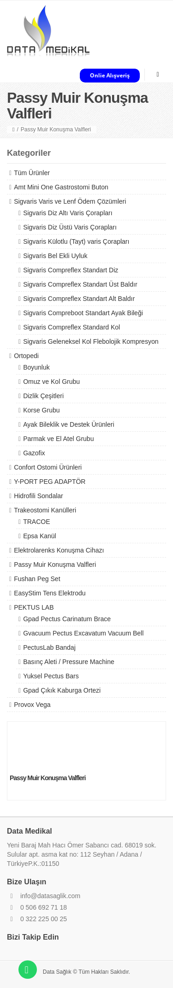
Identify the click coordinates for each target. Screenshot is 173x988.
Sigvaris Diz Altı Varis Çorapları (67, 213)
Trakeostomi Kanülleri (45, 510)
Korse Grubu (41, 410)
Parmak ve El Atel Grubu (58, 438)
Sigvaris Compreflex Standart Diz (70, 270)
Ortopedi (26, 355)
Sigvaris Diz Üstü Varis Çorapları (70, 227)
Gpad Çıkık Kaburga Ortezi (62, 690)
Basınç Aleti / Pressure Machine (68, 661)
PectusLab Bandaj (49, 647)
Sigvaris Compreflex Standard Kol (71, 327)
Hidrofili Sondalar (38, 496)
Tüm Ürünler (32, 172)
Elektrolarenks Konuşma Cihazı (59, 550)
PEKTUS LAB (34, 607)
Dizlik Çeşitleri (43, 396)
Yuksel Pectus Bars (51, 676)
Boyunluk (36, 367)
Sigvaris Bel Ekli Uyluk (55, 255)
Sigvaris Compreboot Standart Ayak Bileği (83, 313)
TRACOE (36, 521)
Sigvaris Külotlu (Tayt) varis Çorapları (76, 241)
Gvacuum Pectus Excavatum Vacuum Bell (83, 633)
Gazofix (34, 453)
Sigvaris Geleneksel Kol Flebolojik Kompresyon (90, 341)
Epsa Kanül (39, 536)
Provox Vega (32, 704)
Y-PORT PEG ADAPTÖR (49, 481)
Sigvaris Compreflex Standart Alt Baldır (79, 298)
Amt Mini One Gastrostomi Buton (61, 187)
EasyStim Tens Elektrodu (49, 593)
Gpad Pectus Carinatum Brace (67, 619)
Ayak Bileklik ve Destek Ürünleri (68, 424)
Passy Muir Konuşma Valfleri (55, 564)
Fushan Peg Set (37, 578)
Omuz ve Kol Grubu (51, 381)
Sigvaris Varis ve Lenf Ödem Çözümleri (70, 201)
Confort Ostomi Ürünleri (48, 467)
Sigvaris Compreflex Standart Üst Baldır (80, 284)
